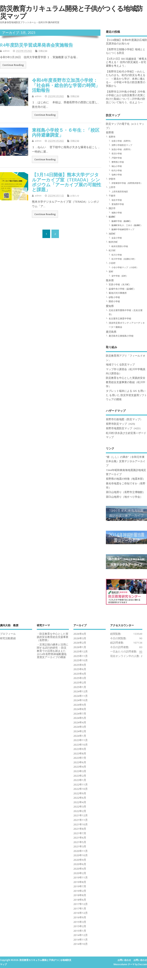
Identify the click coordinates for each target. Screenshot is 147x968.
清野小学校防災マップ (122, 145)
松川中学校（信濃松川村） (124, 258)
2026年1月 (79, 647)
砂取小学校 (114, 297)
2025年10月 (80, 660)
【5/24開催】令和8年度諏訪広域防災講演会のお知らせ (126, 41)
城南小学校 (117, 212)
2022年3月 (79, 806)
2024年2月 (79, 731)
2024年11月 (80, 696)
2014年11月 (80, 939)
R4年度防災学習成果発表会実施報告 (36, 45)
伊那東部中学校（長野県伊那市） (127, 183)
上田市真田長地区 (120, 191)
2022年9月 (79, 793)
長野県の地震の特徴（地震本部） (125, 478)
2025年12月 (80, 651)
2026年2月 (79, 642)
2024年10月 (80, 700)
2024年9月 (79, 704)
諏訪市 (112, 208)
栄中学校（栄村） (120, 275)
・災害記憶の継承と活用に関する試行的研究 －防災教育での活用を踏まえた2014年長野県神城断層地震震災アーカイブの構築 (52, 651)
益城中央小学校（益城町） (122, 288)
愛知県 (110, 306)
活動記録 (42, 51)
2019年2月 (79, 891)
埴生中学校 (117, 200)
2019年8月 (79, 882)
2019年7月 (79, 886)
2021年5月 (79, 842)
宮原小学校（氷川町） (120, 284)
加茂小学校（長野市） (122, 149)
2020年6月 (79, 864)
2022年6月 (79, 797)
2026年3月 (79, 638)
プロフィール (8, 633)
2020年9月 (79, 859)
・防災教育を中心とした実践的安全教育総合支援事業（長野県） (52, 637)
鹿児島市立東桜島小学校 (121, 335)
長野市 (112, 136)
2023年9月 (79, 749)
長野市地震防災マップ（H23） (124, 428)
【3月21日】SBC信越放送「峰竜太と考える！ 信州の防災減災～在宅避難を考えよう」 (126, 62)
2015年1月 (79, 930)
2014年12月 (80, 935)
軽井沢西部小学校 (120, 246)
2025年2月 (79, 682)
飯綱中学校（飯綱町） (122, 221)
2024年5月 (79, 718)
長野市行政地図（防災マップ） (124, 419)
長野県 (110, 132)
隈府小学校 (114, 301)
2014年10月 (80, 944)
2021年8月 (79, 828)
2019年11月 (80, 877)
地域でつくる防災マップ (120, 364)
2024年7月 (79, 713)
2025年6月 (79, 669)
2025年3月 (79, 678)
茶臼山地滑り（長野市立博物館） (125, 492)
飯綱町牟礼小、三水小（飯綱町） (127, 225)
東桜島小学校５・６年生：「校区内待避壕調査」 (66, 132)
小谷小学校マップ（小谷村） (125, 267)
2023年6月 (79, 762)
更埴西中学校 (118, 204)
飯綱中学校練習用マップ (123, 229)
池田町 (112, 233)
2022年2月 (79, 811)
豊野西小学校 (118, 162)
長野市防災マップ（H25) (120, 423)
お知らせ (74, 195)
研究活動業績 (8, 638)
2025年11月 (80, 656)
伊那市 (112, 178)
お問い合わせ (124, 960)
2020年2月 (79, 873)
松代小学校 (117, 170)
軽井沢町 (113, 242)
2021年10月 (80, 824)
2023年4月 (79, 766)
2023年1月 (79, 780)
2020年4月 (79, 868)
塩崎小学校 (117, 174)
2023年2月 (79, 775)
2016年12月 (80, 913)
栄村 (111, 271)
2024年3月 (79, 726)
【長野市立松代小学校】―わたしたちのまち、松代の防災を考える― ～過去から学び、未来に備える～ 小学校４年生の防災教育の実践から (125, 79)
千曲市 (112, 195)
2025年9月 (79, 665)
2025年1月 (79, 687)
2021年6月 (79, 837)
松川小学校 (117, 254)
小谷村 (112, 263)
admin (6, 51)
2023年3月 (79, 771)
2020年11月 (80, 851)
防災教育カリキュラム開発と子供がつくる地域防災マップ (71, 12)
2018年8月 (79, 895)
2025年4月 (79, 673)
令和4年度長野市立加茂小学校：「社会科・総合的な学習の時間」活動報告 (66, 85)
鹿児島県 (111, 331)
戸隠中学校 (117, 157)
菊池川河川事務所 (118, 293)
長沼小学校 (117, 153)
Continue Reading (13, 64)
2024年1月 (79, 735)
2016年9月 (79, 917)
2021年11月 (80, 820)
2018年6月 (79, 899)
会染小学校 (117, 237)
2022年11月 (80, 784)
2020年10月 (80, 855)
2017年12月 (80, 904)
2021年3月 (79, 846)
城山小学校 (117, 166)
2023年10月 (80, 744)
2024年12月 (80, 691)
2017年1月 (79, 908)
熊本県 (110, 280)
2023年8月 (79, 753)
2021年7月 (79, 833)
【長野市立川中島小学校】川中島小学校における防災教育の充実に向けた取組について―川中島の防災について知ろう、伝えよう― (125, 97)
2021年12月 (80, 815)
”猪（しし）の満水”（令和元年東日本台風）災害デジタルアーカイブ (125, 461)
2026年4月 (79, 633)
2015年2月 (79, 926)
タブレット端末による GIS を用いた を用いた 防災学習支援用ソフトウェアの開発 (126, 395)
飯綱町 (112, 216)
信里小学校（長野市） (122, 140)
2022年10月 (80, 789)
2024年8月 (79, 709)
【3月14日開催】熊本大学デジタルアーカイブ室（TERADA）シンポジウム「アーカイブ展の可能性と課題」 (66, 182)
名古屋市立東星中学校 (120, 318)
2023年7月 (79, 757)
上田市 (112, 187)
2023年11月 (80, 740)
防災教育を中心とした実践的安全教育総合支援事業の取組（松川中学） (125, 382)
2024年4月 (79, 722)
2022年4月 (79, 802)
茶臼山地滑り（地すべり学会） (124, 496)
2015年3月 (79, 922)
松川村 (112, 250)
